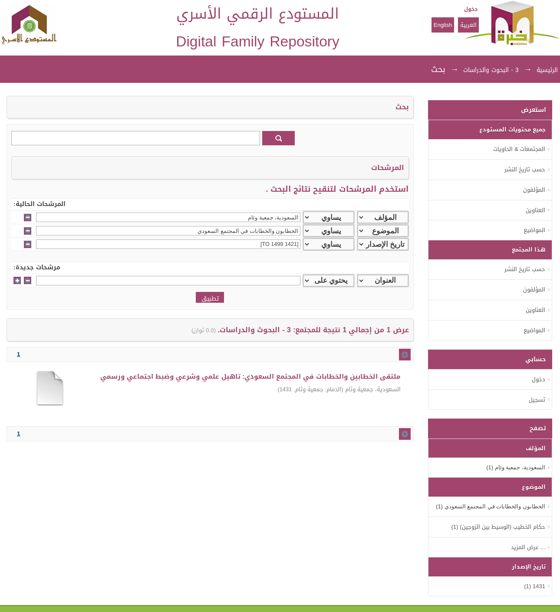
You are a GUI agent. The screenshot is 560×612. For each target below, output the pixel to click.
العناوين (535, 210)
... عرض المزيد (528, 547)
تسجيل (537, 399)
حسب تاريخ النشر (524, 169)
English (443, 25)
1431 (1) (534, 586)
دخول (471, 9)
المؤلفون (534, 189)
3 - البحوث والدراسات (490, 70)
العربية (468, 25)
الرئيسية (547, 70)
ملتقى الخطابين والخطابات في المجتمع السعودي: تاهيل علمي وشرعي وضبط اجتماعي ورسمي (250, 376)
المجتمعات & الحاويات (519, 149)
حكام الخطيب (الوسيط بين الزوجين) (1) (498, 526)
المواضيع (534, 230)
